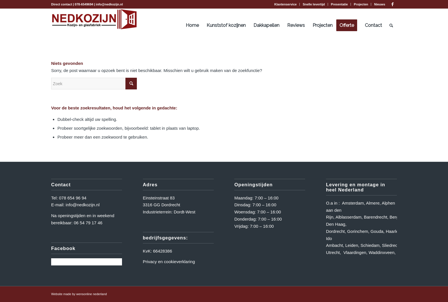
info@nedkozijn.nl (109, 4)
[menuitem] (285, 4)
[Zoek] (391, 25)
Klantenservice (285, 4)
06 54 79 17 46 (88, 222)
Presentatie (339, 4)
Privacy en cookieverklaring (169, 261)
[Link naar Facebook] (392, 4)
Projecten (361, 4)
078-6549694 (84, 4)
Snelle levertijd (314, 4)
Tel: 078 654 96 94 (68, 197)
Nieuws (379, 4)
